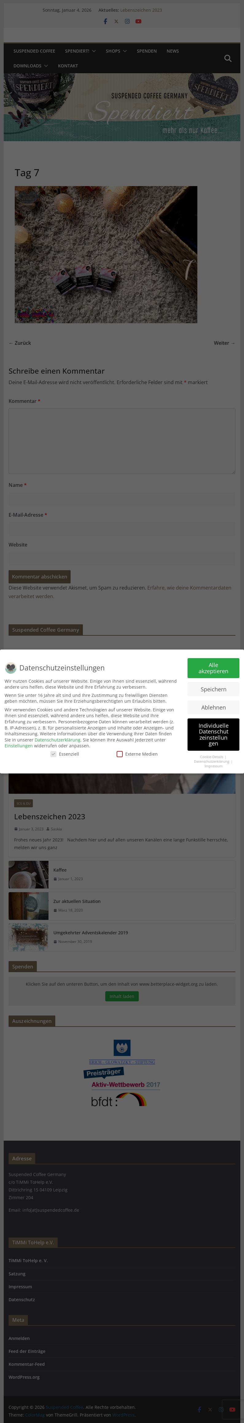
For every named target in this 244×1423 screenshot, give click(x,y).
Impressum (214, 766)
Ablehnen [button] (213, 707)
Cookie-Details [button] (212, 757)
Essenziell (64, 754)
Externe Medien (137, 754)
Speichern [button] (214, 689)
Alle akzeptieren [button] (213, 668)
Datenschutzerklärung (57, 740)
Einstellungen (19, 746)
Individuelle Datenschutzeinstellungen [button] (214, 734)
